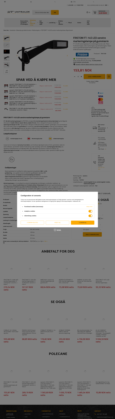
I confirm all (83, 222)
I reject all (57, 222)
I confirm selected (32, 222)
